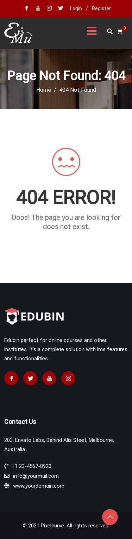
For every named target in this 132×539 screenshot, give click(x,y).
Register (101, 8)
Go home (66, 239)
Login (76, 8)
